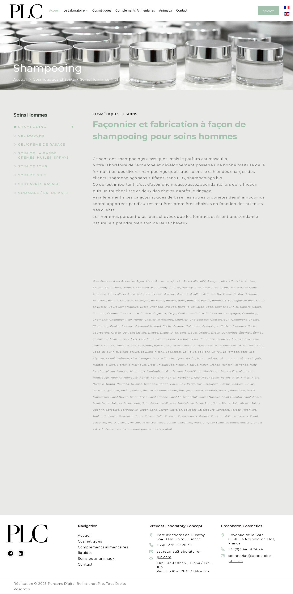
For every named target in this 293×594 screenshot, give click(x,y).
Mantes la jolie (251, 358)
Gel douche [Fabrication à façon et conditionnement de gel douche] (31, 136)
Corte (252, 326)
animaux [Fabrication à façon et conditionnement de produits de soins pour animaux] (165, 10)
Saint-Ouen (186, 403)
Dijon (174, 332)
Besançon (142, 300)
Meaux (180, 364)
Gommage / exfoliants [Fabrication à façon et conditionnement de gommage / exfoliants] (43, 193)
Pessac (225, 383)
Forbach (184, 338)
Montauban (155, 371)
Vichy (112, 422)
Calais (256, 306)
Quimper (113, 390)
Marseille (123, 364)
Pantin (164, 383)
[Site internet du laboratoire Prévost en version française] (286, 7)
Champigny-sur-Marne (126, 319)
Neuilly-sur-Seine (206, 377)
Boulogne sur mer (241, 300)
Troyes (150, 416)
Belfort (113, 300)
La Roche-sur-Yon (250, 345)
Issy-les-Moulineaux (180, 345)
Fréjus (236, 338)
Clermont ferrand (148, 326)
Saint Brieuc (119, 396)
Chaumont (239, 319)
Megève (192, 364)
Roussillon (237, 390)
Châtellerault (220, 319)
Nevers (226, 377)
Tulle (159, 416)
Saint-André (252, 396)
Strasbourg (206, 409)
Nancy (144, 377)
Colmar (178, 326)
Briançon (156, 306)
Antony (187, 287)
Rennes (148, 390)
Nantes (170, 377)
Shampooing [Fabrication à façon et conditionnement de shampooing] (32, 127)
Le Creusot (174, 351)
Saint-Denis (101, 403)
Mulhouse (131, 377)
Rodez (172, 390)
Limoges (145, 358)
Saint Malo (191, 396)
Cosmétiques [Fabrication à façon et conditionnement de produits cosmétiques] (101, 10)
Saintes (116, 403)
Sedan (144, 409)
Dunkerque (229, 332)
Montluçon (211, 371)
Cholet (115, 326)
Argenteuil (202, 287)
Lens (244, 351)
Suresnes (222, 409)
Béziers (171, 300)
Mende (215, 364)
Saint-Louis (132, 403)
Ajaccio (176, 281)
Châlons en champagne (223, 313)
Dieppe (153, 332)
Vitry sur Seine (213, 422)
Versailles (99, 422)
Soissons (190, 409)
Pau (182, 383)
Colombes (193, 326)
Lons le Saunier (164, 358)
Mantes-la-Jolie (104, 364)
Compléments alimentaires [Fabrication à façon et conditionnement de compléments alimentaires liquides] (135, 10)
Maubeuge (166, 364)
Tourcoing (126, 416)
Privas (250, 383)
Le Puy (216, 351)
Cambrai (99, 313)
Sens (153, 409)
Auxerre (183, 294)
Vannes (204, 416)
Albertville (190, 281)
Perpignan (211, 383)
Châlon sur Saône (191, 313)
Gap (256, 338)
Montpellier (229, 371)
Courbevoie (101, 332)
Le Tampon (231, 351)
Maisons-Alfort (208, 358)
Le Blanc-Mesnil (152, 351)
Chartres (181, 319)
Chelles (254, 319)
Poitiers (238, 383)
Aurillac (170, 294)
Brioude (170, 306)
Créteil (116, 332)
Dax (125, 332)
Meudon (99, 371)
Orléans (136, 383)
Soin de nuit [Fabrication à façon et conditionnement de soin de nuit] (32, 175)
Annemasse (144, 287)
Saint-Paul (203, 403)
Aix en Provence (157, 281)
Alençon (213, 281)
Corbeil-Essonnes (233, 326)
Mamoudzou (229, 358)
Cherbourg (101, 326)
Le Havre (189, 351)
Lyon (180, 358)
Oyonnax (150, 383)
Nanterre (157, 377)
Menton (227, 364)
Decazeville (138, 332)
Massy (152, 364)
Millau (110, 371)
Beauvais (99, 300)
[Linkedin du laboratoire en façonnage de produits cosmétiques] (21, 553)
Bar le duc (224, 294)
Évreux (124, 338)
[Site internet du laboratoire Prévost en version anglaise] (286, 14)
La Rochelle (227, 345)
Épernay (245, 332)
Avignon (209, 294)
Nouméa (123, 383)
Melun (204, 364)
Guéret (136, 345)
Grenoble (122, 345)
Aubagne (99, 294)
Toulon (98, 416)
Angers (98, 287)
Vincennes (185, 422)
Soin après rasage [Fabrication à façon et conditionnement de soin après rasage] (39, 184)
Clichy (167, 326)
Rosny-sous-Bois (191, 390)
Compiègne (210, 326)
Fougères (223, 338)
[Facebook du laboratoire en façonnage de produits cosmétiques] (10, 553)
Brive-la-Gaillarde (191, 306)
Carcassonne (129, 313)
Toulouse (110, 416)
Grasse (98, 345)
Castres (146, 313)
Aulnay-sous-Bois (150, 294)
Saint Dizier (138, 396)
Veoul (254, 416)
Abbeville (128, 281)
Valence (170, 416)
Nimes (245, 377)
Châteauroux (199, 319)
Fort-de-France (203, 338)
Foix (142, 338)
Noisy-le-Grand (104, 383)
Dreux (215, 332)
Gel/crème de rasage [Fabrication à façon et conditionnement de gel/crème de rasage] (41, 144)
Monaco (122, 371)
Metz (253, 364)
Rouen (223, 390)
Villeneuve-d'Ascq (143, 422)
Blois (181, 300)
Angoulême (113, 287)
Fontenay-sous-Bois (162, 338)
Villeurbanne (166, 422)
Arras (225, 287)
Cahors (245, 306)
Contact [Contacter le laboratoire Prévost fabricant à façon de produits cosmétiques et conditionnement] (181, 10)
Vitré (197, 422)
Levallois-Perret (117, 358)
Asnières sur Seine (243, 287)
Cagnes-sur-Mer (226, 306)
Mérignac (241, 364)
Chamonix (100, 319)
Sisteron (176, 409)
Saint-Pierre (222, 403)
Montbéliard (174, 371)
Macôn (190, 358)
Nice (235, 377)
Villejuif (123, 422)
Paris (174, 383)
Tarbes (236, 409)
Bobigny (193, 300)
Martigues (139, 364)
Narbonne (185, 377)
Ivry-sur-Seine (206, 345)
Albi (203, 281)
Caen (209, 306)
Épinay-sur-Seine (105, 338)
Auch (131, 294)
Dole (183, 332)
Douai (192, 332)
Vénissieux (240, 416)
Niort (255, 377)
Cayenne (159, 313)
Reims (136, 390)
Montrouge (101, 377)
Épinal (257, 332)
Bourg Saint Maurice (124, 306)
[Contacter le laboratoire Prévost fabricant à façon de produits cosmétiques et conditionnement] (268, 10)
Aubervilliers (117, 294)
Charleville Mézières (158, 319)
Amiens (250, 281)
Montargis (137, 371)
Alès (224, 281)
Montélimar (193, 371)
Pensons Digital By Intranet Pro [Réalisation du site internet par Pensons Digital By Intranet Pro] (76, 584)
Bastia (238, 294)
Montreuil (246, 371)
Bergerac (126, 300)
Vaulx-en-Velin (221, 416)
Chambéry (250, 313)
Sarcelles (112, 409)
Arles (215, 287)
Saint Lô (176, 396)
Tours (139, 416)
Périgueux (194, 383)
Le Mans (204, 351)
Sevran (164, 409)
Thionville (249, 409)
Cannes (112, 313)
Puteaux (99, 390)
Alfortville (236, 281)
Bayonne (251, 294)
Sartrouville (129, 409)
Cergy (172, 313)
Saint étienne (158, 396)
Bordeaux (219, 300)
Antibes (175, 287)
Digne (164, 332)
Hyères (147, 345)
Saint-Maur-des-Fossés (159, 403)
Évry (134, 338)
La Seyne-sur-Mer (105, 351)
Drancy (204, 332)
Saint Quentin (232, 396)
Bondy (205, 300)
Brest (144, 306)
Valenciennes (187, 416)
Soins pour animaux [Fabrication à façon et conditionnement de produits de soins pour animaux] (96, 559)
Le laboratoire (74, 10)
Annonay (161, 287)
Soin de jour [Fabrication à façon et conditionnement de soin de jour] (32, 166)
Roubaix (211, 390)
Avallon (195, 294)
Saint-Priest (241, 403)
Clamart (128, 326)
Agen (140, 281)
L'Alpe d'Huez (129, 351)
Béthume (157, 300)
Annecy (128, 287)
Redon (126, 390)
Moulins (116, 377)
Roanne (161, 390)
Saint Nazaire (210, 396)
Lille (134, 358)
